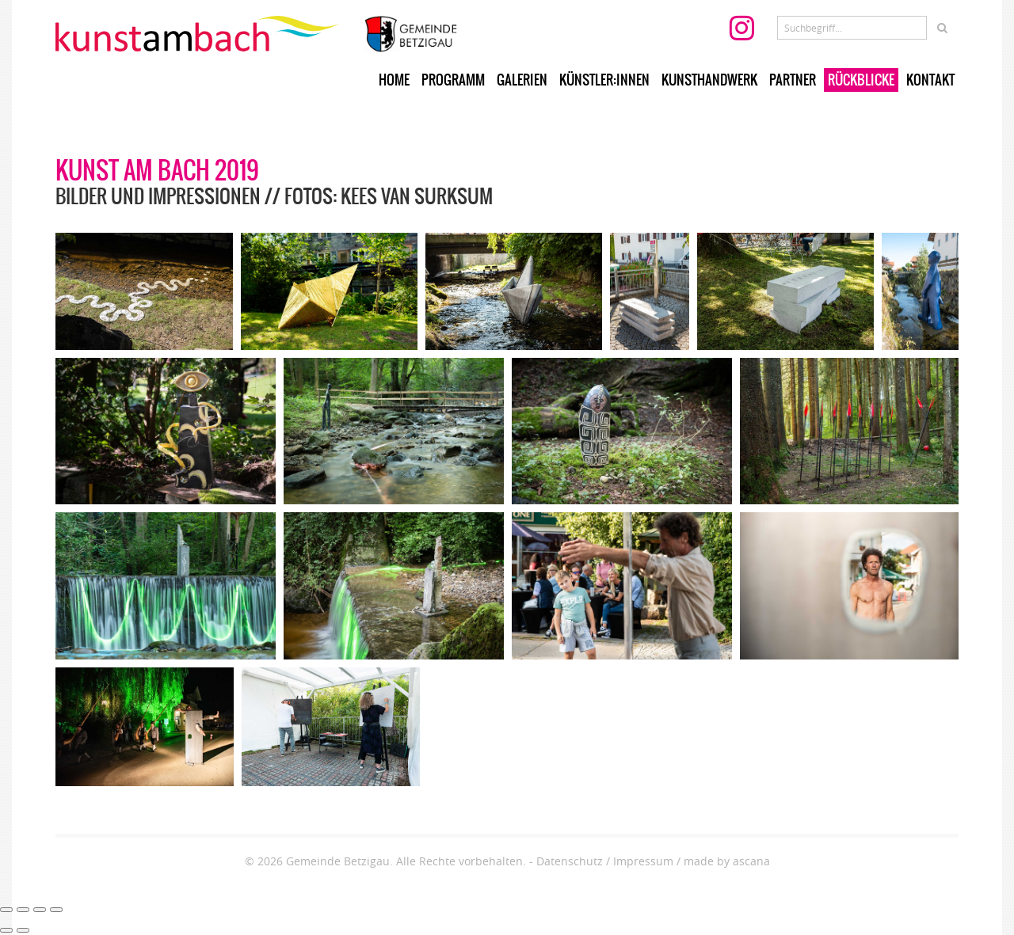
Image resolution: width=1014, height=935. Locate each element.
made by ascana (727, 860)
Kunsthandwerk (709, 80)
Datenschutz (569, 860)
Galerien (522, 80)
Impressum (643, 860)
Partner (792, 80)
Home (394, 80)
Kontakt (930, 80)
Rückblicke (861, 80)
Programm (453, 80)
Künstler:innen (604, 80)
